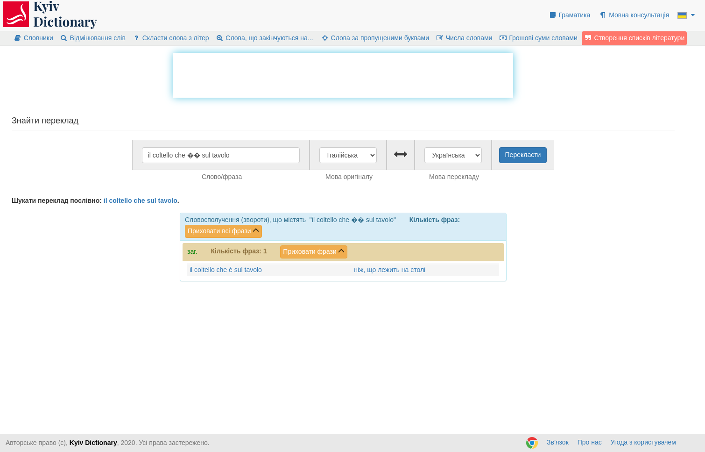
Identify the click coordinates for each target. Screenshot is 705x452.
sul (151, 200)
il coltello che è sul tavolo (226, 269)
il (105, 200)
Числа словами (464, 38)
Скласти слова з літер (170, 38)
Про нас (590, 442)
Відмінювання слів (93, 38)
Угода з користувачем (643, 442)
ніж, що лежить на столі (389, 269)
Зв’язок (558, 442)
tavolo (167, 200)
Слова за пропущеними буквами (375, 38)
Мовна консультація (634, 15)
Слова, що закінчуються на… (265, 38)
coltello (120, 200)
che (139, 200)
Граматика (570, 15)
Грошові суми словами (538, 38)
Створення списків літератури (634, 38)
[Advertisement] (343, 74)
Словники (33, 38)
